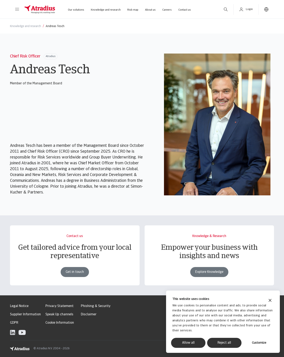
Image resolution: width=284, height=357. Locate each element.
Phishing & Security (95, 306)
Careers (167, 10)
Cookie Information (59, 323)
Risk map (132, 10)
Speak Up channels (59, 314)
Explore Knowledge (209, 272)
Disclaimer (88, 314)
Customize (259, 343)
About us (150, 10)
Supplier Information (25, 314)
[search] (225, 9)
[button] (17, 9)
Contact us (184, 10)
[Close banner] (270, 301)
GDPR (14, 323)
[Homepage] (39, 9)
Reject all (224, 343)
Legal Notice (19, 306)
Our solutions (76, 10)
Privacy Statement (59, 306)
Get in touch (75, 272)
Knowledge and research (106, 10)
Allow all (188, 343)
